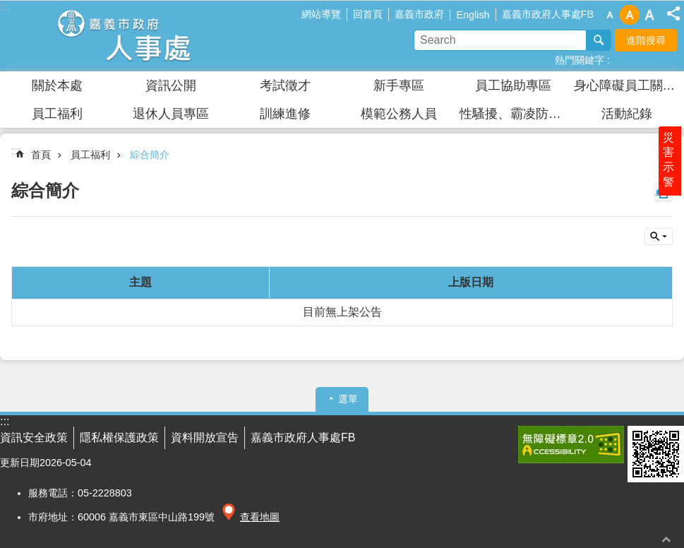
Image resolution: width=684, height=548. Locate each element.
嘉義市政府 (419, 14)
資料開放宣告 (205, 437)
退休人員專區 (171, 114)
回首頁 (368, 14)
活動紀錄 (626, 114)
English (472, 14)
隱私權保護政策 (119, 437)
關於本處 (57, 85)
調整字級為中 (630, 15)
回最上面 (666, 539)
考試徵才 (285, 85)
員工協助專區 (513, 85)
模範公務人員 (399, 114)
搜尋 (598, 40)
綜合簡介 (149, 154)
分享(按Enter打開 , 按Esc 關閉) (673, 13)
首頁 (41, 154)
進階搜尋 (646, 40)
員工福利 (57, 114)
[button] (571, 444)
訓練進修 (285, 114)
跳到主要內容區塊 (7, 7)
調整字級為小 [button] (610, 15)
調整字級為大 (649, 15)
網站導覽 (321, 14)
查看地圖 (260, 517)
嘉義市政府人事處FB (548, 14)
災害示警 (671, 174)
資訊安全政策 (34, 437)
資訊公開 (170, 85)
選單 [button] (348, 399)
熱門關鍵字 (579, 60)
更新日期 (20, 462)
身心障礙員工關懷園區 (629, 85)
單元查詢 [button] (658, 236)
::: (15, 151)
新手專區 (398, 85)
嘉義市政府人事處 (123, 36)
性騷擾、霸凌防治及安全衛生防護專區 (515, 114)
